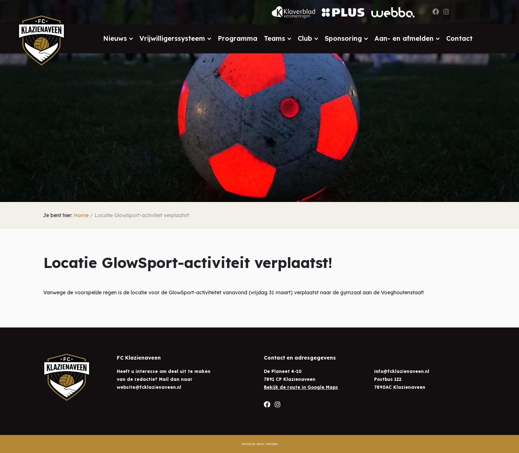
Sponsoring (343, 38)
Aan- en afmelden (404, 38)
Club (305, 38)
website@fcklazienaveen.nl (149, 387)
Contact (459, 38)
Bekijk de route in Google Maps (301, 387)
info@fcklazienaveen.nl (401, 371)
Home (81, 215)
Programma (237, 38)
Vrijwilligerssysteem (172, 38)
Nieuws (115, 38)
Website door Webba (259, 443)
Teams (274, 38)
